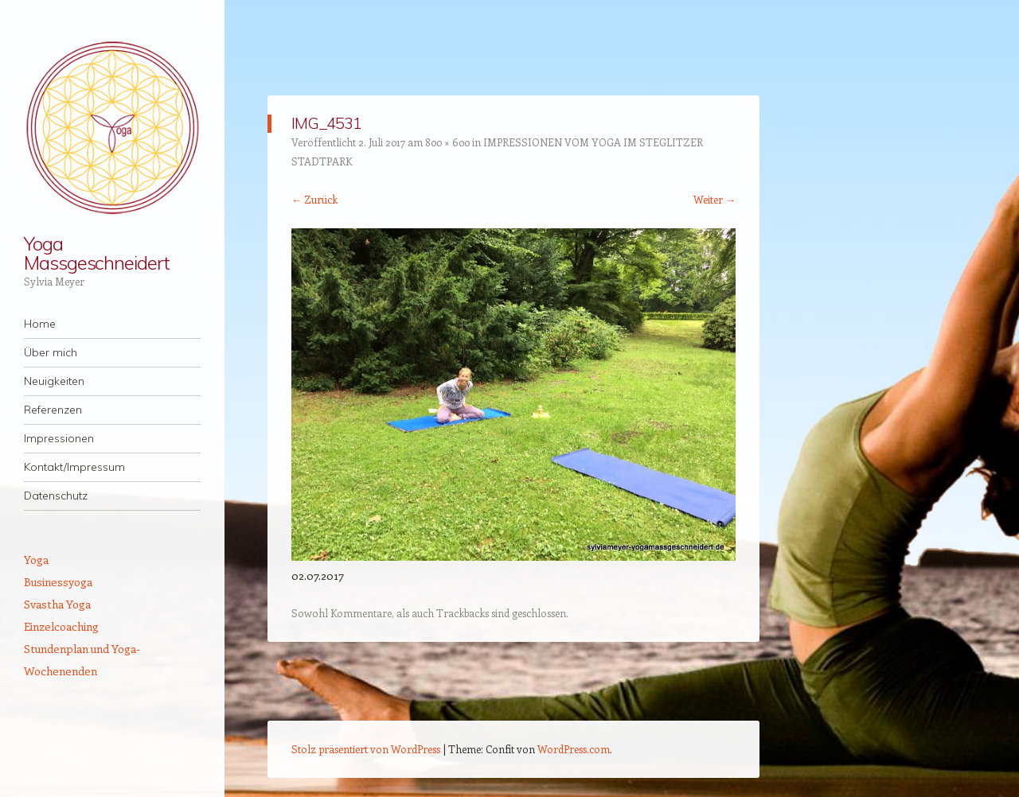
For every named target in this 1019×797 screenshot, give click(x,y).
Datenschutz (56, 495)
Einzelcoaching (61, 626)
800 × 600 (447, 142)
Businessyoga (58, 581)
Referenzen (53, 409)
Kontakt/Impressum (74, 467)
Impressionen (59, 438)
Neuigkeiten (54, 381)
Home (40, 324)
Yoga (36, 559)
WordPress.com (573, 749)
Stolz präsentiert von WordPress (365, 749)
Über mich (50, 352)
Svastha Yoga (57, 604)
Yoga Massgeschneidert (97, 252)
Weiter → (714, 199)
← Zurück (314, 199)
